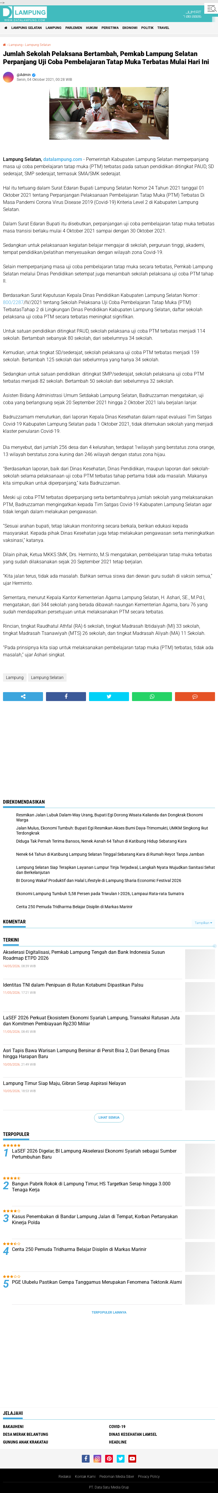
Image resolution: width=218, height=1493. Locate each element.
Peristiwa (110, 28)
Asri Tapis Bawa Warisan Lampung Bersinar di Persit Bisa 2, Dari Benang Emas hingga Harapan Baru (86, 1054)
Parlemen (73, 28)
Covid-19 (117, 1426)
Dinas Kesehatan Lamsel (133, 1434)
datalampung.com (62, 159)
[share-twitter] (109, 696)
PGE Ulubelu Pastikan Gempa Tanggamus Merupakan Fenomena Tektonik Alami (97, 1282)
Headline (118, 1442)
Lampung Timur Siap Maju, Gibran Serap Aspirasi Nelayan (64, 1083)
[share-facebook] (66, 696)
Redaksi (65, 1477)
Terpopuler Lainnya (109, 1312)
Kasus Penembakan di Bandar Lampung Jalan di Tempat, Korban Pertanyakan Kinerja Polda (95, 1220)
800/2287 (13, 302)
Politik (147, 28)
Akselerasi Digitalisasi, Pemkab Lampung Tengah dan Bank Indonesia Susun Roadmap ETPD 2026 (84, 955)
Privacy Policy (149, 1477)
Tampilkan (203, 923)
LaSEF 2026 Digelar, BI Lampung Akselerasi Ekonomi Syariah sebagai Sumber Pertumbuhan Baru (94, 1154)
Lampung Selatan (26, 28)
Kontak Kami (85, 1477)
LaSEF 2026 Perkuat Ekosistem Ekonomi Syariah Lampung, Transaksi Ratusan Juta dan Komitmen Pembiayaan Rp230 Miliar (91, 1021)
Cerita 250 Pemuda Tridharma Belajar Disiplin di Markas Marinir (79, 1249)
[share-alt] (23, 696)
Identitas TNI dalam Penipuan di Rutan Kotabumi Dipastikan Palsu (73, 985)
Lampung (54, 28)
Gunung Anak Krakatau (25, 1442)
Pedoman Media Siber (116, 1477)
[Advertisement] (109, 745)
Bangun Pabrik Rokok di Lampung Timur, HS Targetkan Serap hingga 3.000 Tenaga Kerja (91, 1187)
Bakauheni (13, 1426)
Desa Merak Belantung (25, 1434)
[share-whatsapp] (152, 696)
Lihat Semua (109, 1118)
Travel (163, 28)
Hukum (92, 28)
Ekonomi (129, 28)
